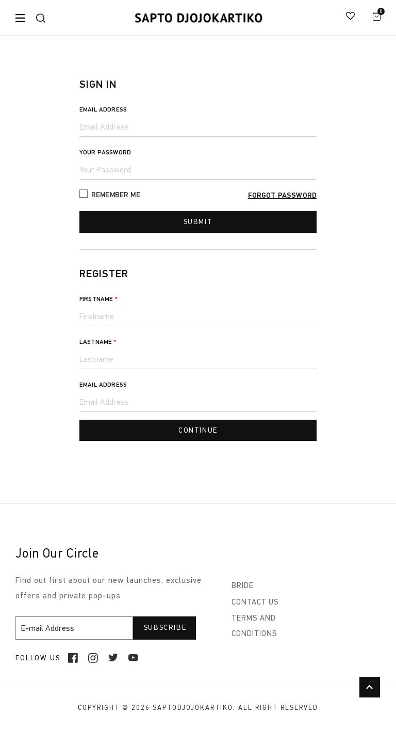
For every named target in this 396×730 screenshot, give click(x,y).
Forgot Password (282, 195)
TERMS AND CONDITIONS (254, 626)
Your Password (105, 152)
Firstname (98, 300)
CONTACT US (255, 603)
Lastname (98, 342)
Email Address (103, 109)
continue (198, 431)
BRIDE (243, 587)
